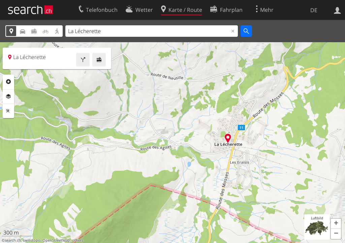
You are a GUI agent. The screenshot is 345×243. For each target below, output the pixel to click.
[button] (336, 224)
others (77, 240)
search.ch (13, 240)
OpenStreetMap (56, 240)
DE (313, 10)
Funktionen (8, 111)
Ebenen (8, 96)
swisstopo (31, 240)
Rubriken (8, 82)
